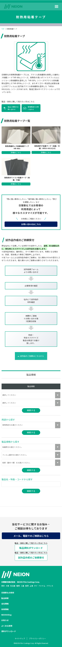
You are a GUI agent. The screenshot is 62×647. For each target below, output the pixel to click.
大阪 (7, 586)
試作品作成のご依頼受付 (31, 557)
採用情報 (5, 609)
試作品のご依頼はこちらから (32, 356)
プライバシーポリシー (37, 638)
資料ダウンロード (8, 631)
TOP (3, 29)
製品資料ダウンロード (31, 548)
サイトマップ (20, 638)
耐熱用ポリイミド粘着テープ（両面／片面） (17, 178)
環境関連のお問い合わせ (33, 108)
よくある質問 (6, 625)
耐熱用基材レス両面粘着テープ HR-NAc (17, 147)
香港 (27, 586)
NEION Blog (6, 614)
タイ (35, 586)
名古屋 (12, 586)
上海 (31, 586)
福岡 (18, 586)
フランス (49, 586)
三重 (22, 586)
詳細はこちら (16, 152)
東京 (3, 586)
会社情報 (5, 603)
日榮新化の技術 (7, 592)
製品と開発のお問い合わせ (13, 108)
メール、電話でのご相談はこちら (31, 535)
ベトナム (42, 586)
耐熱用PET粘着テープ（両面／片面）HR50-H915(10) (47, 147)
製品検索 (5, 598)
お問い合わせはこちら (31, 224)
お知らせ (5, 620)
